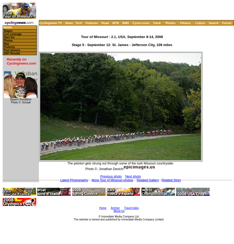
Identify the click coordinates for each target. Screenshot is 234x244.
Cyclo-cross (141, 23)
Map (6, 43)
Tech (78, 23)
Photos (170, 23)
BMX (125, 23)
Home (7, 27)
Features (92, 23)
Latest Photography (74, 180)
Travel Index (131, 208)
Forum (226, 23)
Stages (8, 30)
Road (105, 23)
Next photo (133, 176)
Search (214, 23)
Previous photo (111, 176)
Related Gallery (148, 180)
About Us (118, 210)
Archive (115, 208)
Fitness (185, 23)
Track (157, 23)
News (69, 23)
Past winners (12, 50)
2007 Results (12, 53)
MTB (116, 23)
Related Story (171, 180)
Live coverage (13, 34)
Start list (9, 37)
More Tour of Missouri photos (112, 180)
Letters (200, 23)
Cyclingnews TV (50, 23)
